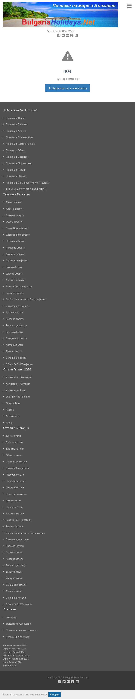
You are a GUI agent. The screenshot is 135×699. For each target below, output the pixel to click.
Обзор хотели (13, 455)
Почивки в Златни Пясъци (20, 143)
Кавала (10, 409)
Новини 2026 (10, 665)
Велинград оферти (16, 325)
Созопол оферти (15, 254)
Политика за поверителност (22, 630)
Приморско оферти (17, 260)
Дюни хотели (13, 435)
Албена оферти (14, 208)
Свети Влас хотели (16, 461)
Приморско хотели (16, 494)
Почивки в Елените (16, 124)
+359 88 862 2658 (61, 31)
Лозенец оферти (15, 279)
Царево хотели (14, 506)
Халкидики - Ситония (18, 383)
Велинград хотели (16, 565)
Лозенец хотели (15, 513)
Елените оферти (15, 215)
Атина (9, 422)
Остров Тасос (13, 403)
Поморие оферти (15, 247)
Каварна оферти (15, 318)
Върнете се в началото (67, 88)
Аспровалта (12, 416)
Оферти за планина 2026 (16, 658)
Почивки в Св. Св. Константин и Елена (27, 182)
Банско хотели (14, 571)
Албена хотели (14, 442)
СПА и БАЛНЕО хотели (19, 604)
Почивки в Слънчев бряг (19, 137)
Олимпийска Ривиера (18, 396)
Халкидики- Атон (15, 390)
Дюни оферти (13, 202)
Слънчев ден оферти (17, 305)
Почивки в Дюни (15, 117)
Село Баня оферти (16, 357)
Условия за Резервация (18, 623)
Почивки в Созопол (17, 156)
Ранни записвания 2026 (15, 645)
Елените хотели (15, 448)
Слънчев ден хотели (17, 539)
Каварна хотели (14, 558)
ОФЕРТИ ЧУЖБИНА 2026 (16, 655)
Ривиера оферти (15, 293)
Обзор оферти (14, 221)
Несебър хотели (15, 474)
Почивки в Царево (16, 176)
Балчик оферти (14, 312)
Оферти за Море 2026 (14, 648)
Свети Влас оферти (16, 228)
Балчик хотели (14, 552)
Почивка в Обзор (15, 150)
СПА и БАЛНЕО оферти (19, 364)
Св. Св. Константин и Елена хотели (25, 532)
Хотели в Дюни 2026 (13, 652)
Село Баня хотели (16, 597)
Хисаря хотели (14, 578)
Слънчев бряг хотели (17, 468)
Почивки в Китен (15, 169)
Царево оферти (14, 273)
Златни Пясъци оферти (19, 286)
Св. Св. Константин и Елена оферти (25, 299)
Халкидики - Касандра (18, 377)
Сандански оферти (16, 338)
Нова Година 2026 (12, 662)
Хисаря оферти (14, 344)
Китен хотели (13, 500)
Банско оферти (14, 331)
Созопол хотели (15, 487)
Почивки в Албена (16, 130)
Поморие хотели (15, 480)
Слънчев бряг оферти (18, 234)
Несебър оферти (15, 241)
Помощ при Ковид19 (17, 636)
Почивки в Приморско (18, 163)
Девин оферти (14, 351)
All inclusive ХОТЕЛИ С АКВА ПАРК (25, 189)
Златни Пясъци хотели (18, 519)
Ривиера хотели (14, 526)
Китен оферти (14, 267)
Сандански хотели (16, 584)
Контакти (11, 617)
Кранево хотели (15, 545)
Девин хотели (13, 591)
